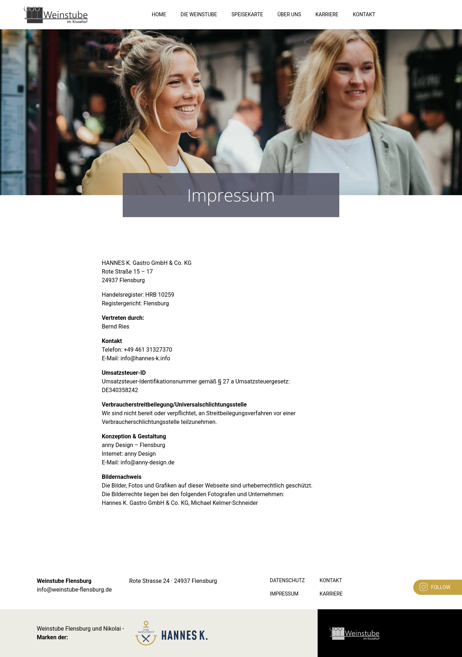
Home (159, 14)
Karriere (327, 14)
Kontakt (364, 14)
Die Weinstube (198, 14)
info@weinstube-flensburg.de (74, 589)
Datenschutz (287, 580)
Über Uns (289, 14)
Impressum (284, 594)
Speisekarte (247, 14)
